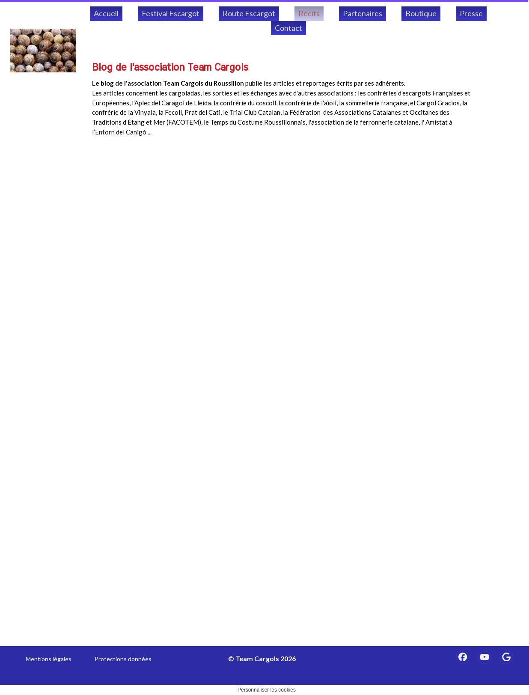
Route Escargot (249, 13)
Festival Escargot (170, 13)
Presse (471, 13)
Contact (288, 28)
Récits (309, 13)
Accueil (106, 13)
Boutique (421, 13)
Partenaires (362, 13)
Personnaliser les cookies (267, 690)
